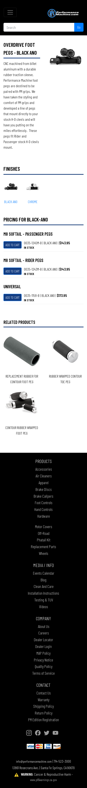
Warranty (43, 699)
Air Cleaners (43, 475)
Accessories (43, 469)
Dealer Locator (43, 639)
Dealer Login (43, 646)
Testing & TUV (43, 599)
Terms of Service (43, 673)
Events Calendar (43, 573)
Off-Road (43, 533)
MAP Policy (43, 653)
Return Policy (43, 713)
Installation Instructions (43, 593)
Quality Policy (43, 666)
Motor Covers (43, 526)
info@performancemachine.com (34, 761)
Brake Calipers (43, 496)
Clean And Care (44, 586)
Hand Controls (43, 509)
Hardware (43, 516)
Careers (43, 632)
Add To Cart (12, 245)
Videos (43, 606)
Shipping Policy (43, 706)
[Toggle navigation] (10, 12)
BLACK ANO (10, 201)
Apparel (43, 482)
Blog (43, 579)
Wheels (43, 553)
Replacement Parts (43, 546)
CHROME (33, 201)
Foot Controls (43, 502)
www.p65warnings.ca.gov (43, 780)
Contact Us (43, 693)
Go (79, 27)
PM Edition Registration (43, 719)
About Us (43, 626)
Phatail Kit (43, 539)
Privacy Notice (43, 659)
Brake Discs (43, 489)
